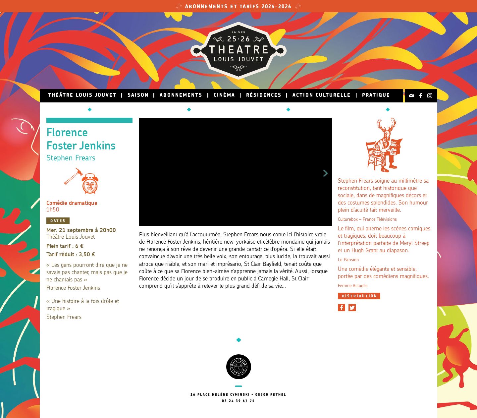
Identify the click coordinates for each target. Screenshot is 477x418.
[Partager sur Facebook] (341, 307)
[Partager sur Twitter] (352, 307)
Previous (145, 172)
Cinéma (224, 95)
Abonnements (181, 95)
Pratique (376, 95)
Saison (138, 95)
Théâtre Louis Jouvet (82, 95)
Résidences (264, 95)
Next (325, 172)
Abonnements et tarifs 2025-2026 (238, 7)
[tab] (359, 296)
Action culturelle (321, 95)
